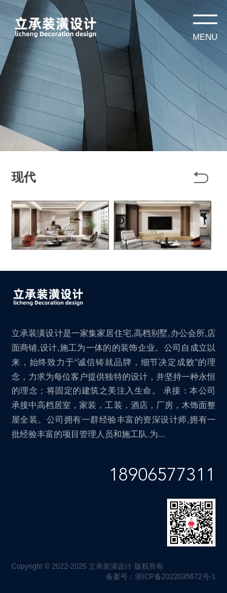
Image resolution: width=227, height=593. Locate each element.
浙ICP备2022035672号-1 (175, 576)
